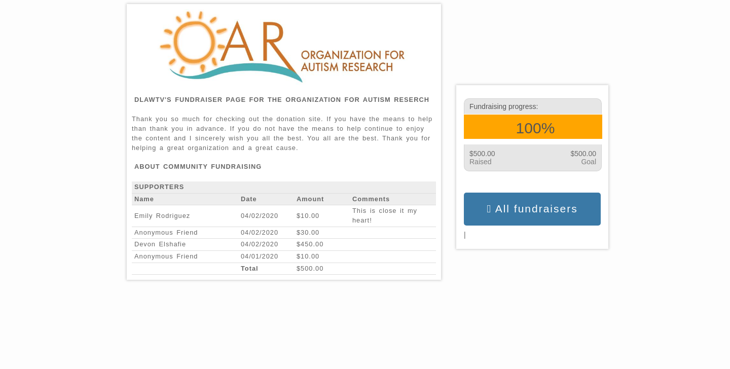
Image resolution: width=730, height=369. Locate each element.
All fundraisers (532, 209)
